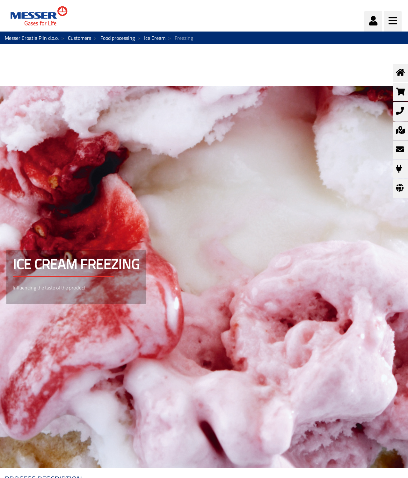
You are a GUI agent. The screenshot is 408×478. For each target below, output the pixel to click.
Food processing (117, 38)
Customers (79, 38)
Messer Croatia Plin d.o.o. (32, 38)
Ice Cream (154, 38)
